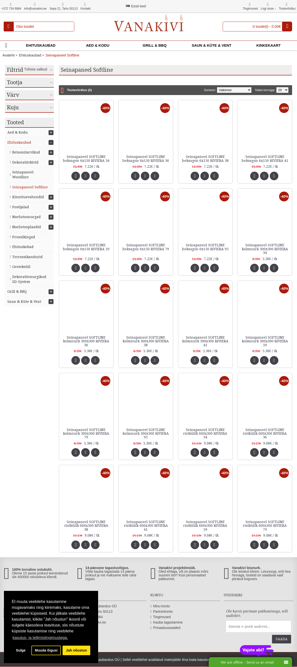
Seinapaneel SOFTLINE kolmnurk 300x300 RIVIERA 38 (146, 341)
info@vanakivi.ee (91, 622)
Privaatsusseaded (165, 628)
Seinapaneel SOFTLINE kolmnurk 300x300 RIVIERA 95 (146, 433)
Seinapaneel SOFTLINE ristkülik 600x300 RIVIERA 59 (205, 525)
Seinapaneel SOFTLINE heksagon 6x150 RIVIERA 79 (145, 247)
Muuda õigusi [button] (46, 650)
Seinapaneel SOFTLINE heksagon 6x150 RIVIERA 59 (86, 247)
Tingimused (160, 617)
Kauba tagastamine (166, 622)
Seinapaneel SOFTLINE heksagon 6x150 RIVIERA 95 (205, 247)
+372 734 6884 (90, 617)
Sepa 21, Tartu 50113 (95, 612)
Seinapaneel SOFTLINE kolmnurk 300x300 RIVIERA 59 (265, 341)
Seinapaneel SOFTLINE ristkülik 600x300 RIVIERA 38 (86, 525)
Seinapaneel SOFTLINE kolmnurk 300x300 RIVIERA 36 (86, 341)
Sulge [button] (21, 650)
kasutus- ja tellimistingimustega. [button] (40, 638)
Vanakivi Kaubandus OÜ (97, 606)
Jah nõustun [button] (76, 650)
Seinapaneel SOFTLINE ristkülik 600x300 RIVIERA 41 (146, 525)
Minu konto (160, 606)
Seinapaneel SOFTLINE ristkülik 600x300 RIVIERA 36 (265, 433)
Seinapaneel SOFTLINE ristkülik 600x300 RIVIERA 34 (205, 433)
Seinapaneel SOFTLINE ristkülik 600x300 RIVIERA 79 (265, 525)
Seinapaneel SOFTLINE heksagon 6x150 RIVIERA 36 (145, 158)
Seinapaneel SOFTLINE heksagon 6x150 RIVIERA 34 (86, 158)
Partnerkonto (161, 612)
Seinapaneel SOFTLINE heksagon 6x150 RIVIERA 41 (265, 158)
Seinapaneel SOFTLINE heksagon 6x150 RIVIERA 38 (205, 158)
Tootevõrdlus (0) (79, 90)
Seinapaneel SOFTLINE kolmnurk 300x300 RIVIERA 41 (205, 341)
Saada (281, 639)
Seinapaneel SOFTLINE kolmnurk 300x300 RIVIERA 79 (86, 433)
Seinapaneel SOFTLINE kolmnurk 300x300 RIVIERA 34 (265, 249)
